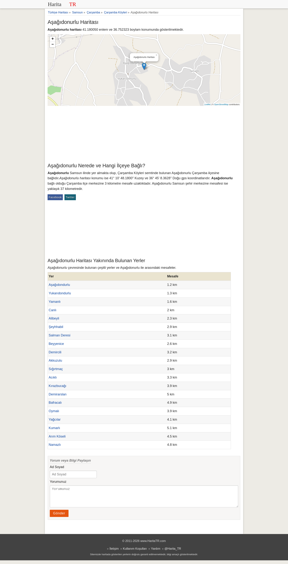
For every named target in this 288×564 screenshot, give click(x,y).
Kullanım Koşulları (135, 552)
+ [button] (52, 39)
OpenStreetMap (221, 104)
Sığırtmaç (56, 369)
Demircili (55, 352)
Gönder (59, 517)
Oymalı (54, 411)
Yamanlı (55, 302)
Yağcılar (55, 419)
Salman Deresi (59, 335)
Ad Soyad (57, 467)
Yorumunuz (58, 481)
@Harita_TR (173, 552)
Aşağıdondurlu (59, 285)
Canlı (52, 310)
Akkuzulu (55, 360)
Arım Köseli (57, 436)
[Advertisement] (144, 133)
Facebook (55, 197)
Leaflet (207, 104)
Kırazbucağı (57, 386)
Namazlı (55, 445)
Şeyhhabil (56, 327)
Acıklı (53, 377)
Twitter (70, 197)
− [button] (52, 44)
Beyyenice (56, 344)
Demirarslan (57, 394)
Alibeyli (54, 318)
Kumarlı (54, 428)
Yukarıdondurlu (60, 293)
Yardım (155, 552)
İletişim (114, 552)
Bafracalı (55, 402)
